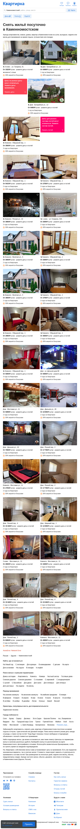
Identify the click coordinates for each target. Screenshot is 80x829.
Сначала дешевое (25, 679)
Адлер (11, 718)
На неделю (20, 686)
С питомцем (20, 664)
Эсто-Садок (37, 718)
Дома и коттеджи (9, 676)
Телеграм (59, 805)
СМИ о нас (32, 809)
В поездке (30, 667)
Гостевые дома (66, 676)
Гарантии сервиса (60, 781)
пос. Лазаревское (64, 718)
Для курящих (31, 664)
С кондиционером (63, 679)
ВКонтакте (60, 801)
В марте (16, 698)
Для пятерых (61, 683)
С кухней (6, 683)
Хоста (71, 721)
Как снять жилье (60, 777)
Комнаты (33, 676)
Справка (32, 777)
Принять (29, 824)
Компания (32, 801)
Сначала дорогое (9, 679)
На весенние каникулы (29, 694)
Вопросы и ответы (60, 785)
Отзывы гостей (59, 789)
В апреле (25, 698)
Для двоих (28, 683)
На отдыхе (20, 667)
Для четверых (49, 683)
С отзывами (38, 679)
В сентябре (67, 698)
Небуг (5, 725)
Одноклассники (62, 809)
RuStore (14, 780)
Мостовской (14, 725)
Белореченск (40, 725)
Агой (65, 721)
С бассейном (16, 683)
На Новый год (8, 664)
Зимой (49, 701)
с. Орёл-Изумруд (27, 725)
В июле (48, 698)
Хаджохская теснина (10, 710)
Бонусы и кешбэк (60, 793)
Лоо (13, 721)
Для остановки (8, 667)
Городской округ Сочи (25, 721)
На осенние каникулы (11, 694)
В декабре (26, 701)
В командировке (45, 664)
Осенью (42, 701)
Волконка (50, 725)
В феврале (7, 698)
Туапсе (37, 721)
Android (7, 780)
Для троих (37, 683)
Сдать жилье (8, 801)
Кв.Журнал (58, 817)
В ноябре (16, 701)
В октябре (6, 701)
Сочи (5, 718)
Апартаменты (23, 676)
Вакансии (32, 813)
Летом (34, 701)
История (32, 805)
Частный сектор (53, 676)
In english (39, 667)
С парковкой (49, 679)
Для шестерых (8, 686)
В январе (62, 694)
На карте (65, 664)
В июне (40, 698)
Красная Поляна (50, 718)
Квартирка (15, 4)
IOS (4, 780)
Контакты (32, 781)
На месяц (30, 686)
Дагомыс (27, 718)
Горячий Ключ (48, 721)
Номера (42, 676)
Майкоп (58, 721)
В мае (33, 698)
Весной (57, 701)
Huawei (11, 780)
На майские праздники (48, 694)
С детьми (56, 664)
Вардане (6, 721)
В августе (56, 698)
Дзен (58, 813)
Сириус (19, 718)
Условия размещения (11, 805)
